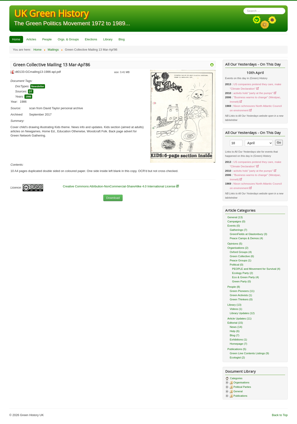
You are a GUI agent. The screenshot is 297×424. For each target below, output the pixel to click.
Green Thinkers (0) (241, 299)
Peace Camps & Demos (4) (246, 238)
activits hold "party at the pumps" (253, 93)
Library (108, 39)
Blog (122, 39)
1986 (28, 96)
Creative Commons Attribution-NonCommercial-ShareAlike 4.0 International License (119, 186)
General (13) (235, 217)
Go (279, 142)
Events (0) (234, 225)
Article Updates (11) (240, 318)
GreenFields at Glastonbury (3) (248, 233)
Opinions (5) (235, 243)
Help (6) (235, 331)
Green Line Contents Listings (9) (249, 353)
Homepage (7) (238, 343)
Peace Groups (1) (240, 260)
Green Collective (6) (242, 256)
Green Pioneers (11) (242, 290)
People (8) (234, 286)
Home (16, 39)
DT (30, 91)
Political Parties (242, 386)
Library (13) (235, 304)
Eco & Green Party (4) (245, 277)
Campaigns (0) (236, 221)
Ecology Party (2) (242, 272)
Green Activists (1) (241, 295)
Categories (235, 378)
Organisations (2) (238, 247)
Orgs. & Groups (68, 39)
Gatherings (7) (238, 229)
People (47, 39)
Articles (31, 39)
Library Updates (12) (242, 313)
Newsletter (37, 86)
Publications (240, 395)
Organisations (241, 382)
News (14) (236, 326)
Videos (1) (236, 308)
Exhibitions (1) (238, 339)
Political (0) (236, 264)
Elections (91, 39)
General (238, 391)
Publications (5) (237, 348)
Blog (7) (234, 335)
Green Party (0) (241, 281)
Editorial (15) (235, 322)
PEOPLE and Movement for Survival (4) (256, 268)
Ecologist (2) (237, 357)
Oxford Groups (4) (241, 251)
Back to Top (280, 415)
